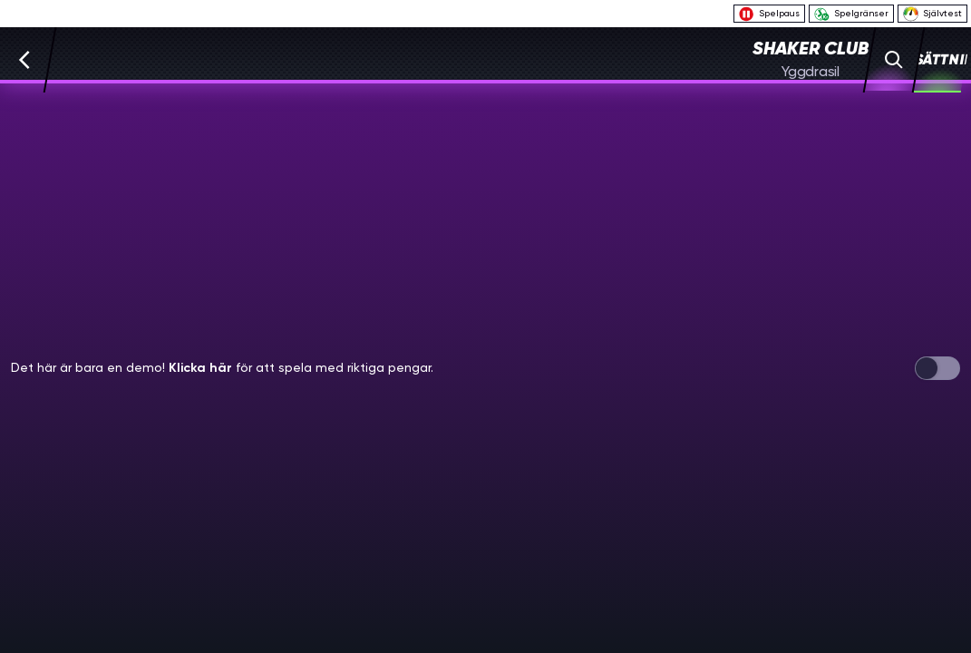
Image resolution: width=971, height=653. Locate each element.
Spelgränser (851, 14)
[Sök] (894, 60)
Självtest (932, 13)
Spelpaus (769, 14)
